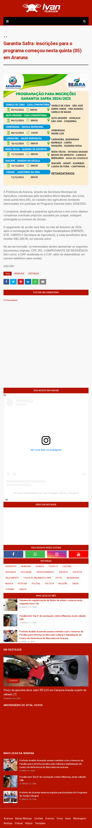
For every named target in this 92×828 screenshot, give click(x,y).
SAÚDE (75, 583)
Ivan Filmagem (46, 813)
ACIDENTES (10, 566)
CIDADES (39, 566)
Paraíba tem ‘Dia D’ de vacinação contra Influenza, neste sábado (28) (52, 618)
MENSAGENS (73, 578)
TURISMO (9, 589)
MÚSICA (9, 583)
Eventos (49, 818)
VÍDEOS (22, 589)
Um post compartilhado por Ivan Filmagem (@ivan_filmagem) (46, 493)
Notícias (8, 823)
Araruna (8, 818)
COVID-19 (53, 566)
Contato (38, 818)
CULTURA (66, 566)
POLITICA (49, 583)
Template (40, 823)
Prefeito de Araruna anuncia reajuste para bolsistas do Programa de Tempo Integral (53, 794)
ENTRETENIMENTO (45, 572)
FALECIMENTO (12, 578)
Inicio (68, 818)
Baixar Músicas (23, 818)
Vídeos (28, 823)
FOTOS (59, 578)
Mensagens (79, 818)
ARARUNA (19, 273)
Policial (19, 823)
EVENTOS (77, 572)
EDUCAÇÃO (26, 572)
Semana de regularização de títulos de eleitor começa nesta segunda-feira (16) (50, 602)
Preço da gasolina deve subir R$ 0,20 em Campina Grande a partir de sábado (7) (44, 692)
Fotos (60, 818)
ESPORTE (63, 572)
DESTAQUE (33, 273)
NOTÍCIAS (22, 583)
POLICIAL (36, 583)
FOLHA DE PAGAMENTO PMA (37, 578)
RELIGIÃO (63, 583)
